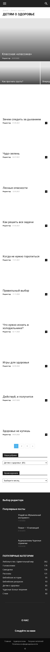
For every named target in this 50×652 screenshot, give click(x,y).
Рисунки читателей (35, 641)
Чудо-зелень (11, 153)
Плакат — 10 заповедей (28, 528)
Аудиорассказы (19, 641)
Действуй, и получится (18, 396)
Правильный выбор (16, 290)
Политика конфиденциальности (25, 644)
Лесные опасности (15, 187)
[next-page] (32, 446)
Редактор (6, 58)
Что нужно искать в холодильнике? (16, 326)
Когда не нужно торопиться (21, 256)
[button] (4, 3)
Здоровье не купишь (16, 431)
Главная (8, 641)
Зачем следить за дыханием (22, 119)
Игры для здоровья (16, 362)
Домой (5, 10)
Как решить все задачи (18, 222)
